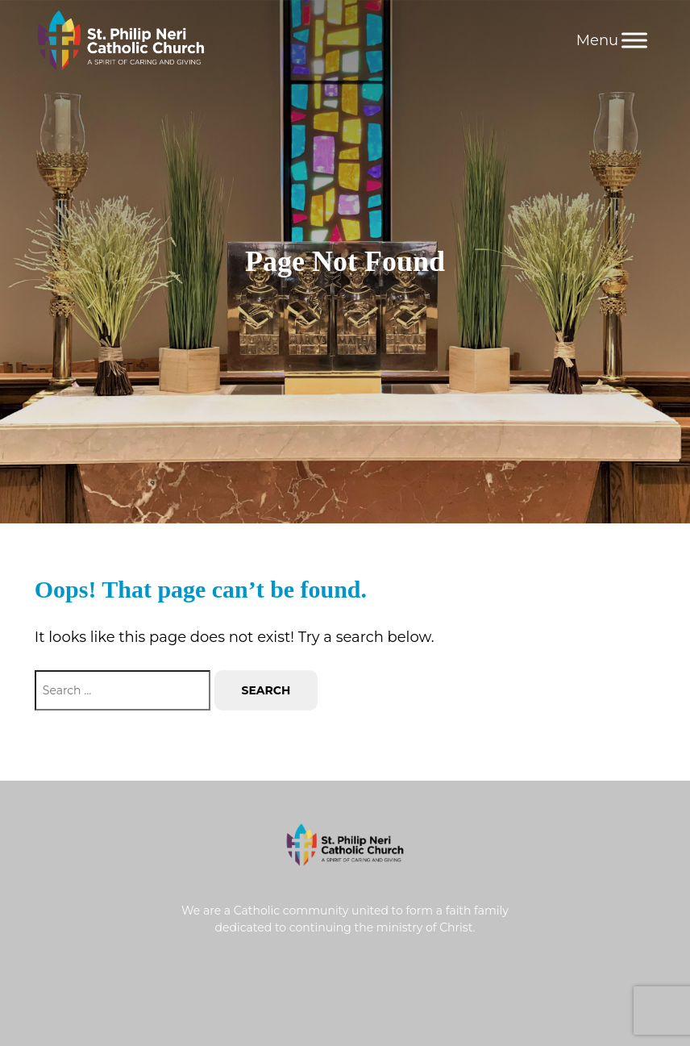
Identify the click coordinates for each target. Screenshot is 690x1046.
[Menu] (634, 40)
